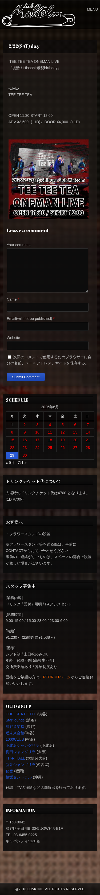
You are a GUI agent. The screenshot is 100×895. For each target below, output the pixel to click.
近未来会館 (15, 733)
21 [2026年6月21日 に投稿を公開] (88, 440)
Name (12, 299)
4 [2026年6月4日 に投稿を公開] (50, 425)
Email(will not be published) (29, 318)
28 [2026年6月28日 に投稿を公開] (88, 448)
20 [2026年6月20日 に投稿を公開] (75, 440)
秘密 (9, 771)
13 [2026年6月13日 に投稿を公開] (75, 432)
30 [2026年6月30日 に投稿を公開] (25, 455)
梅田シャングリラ (20, 752)
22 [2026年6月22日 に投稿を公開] (12, 448)
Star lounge (15, 720)
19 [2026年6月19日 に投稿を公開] (63, 440)
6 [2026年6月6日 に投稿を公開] (75, 425)
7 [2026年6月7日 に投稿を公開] (88, 425)
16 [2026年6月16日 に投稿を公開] (25, 440)
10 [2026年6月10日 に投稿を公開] (37, 432)
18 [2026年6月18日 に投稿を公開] (50, 440)
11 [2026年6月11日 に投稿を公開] (50, 432)
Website (13, 338)
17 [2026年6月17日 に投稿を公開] (37, 440)
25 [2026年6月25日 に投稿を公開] (50, 448)
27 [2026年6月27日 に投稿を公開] (75, 448)
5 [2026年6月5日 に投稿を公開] (63, 425)
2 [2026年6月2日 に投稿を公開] (25, 425)
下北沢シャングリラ (22, 745)
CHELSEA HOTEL (21, 714)
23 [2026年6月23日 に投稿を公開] (25, 448)
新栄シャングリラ (20, 764)
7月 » (22, 462)
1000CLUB (15, 739)
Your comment (19, 245)
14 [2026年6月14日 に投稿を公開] (88, 432)
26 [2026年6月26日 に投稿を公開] (63, 448)
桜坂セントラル (19, 777)
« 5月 (10, 462)
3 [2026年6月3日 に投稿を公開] (37, 425)
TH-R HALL (15, 758)
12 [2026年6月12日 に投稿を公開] (63, 432)
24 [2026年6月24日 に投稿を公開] (37, 448)
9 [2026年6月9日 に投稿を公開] (25, 432)
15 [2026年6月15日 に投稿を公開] (12, 440)
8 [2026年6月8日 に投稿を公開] (12, 432)
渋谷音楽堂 (15, 726)
